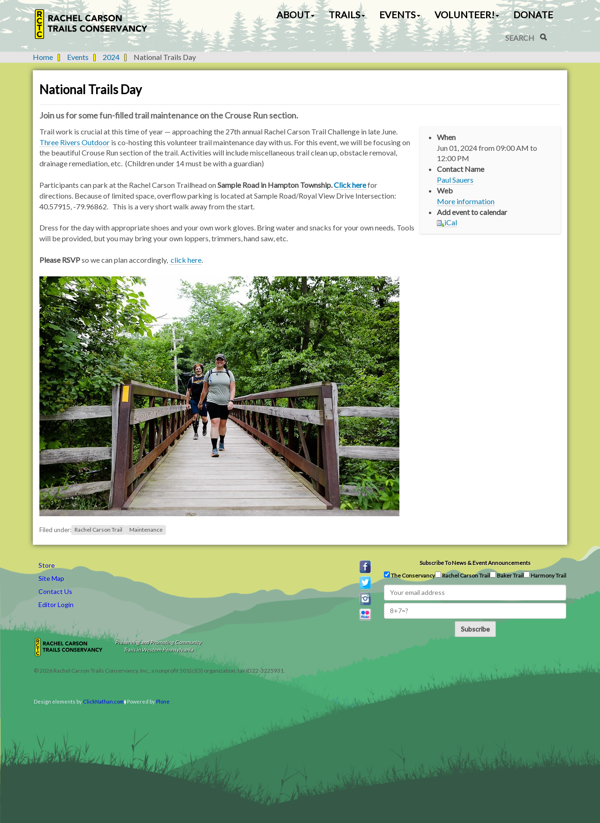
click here (185, 259)
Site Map (51, 578)
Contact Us (55, 591)
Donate (533, 14)
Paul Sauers (455, 179)
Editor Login (56, 604)
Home (43, 56)
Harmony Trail (545, 575)
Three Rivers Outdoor (74, 142)
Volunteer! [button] (467, 14)
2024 (111, 56)
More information (466, 201)
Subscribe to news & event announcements (475, 562)
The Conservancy (409, 575)
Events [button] (399, 14)
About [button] (296, 14)
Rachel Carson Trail (98, 530)
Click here (350, 184)
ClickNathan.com (103, 701)
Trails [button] (347, 14)
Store (46, 565)
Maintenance (146, 530)
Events (78, 56)
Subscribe (475, 629)
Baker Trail (507, 575)
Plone (163, 701)
